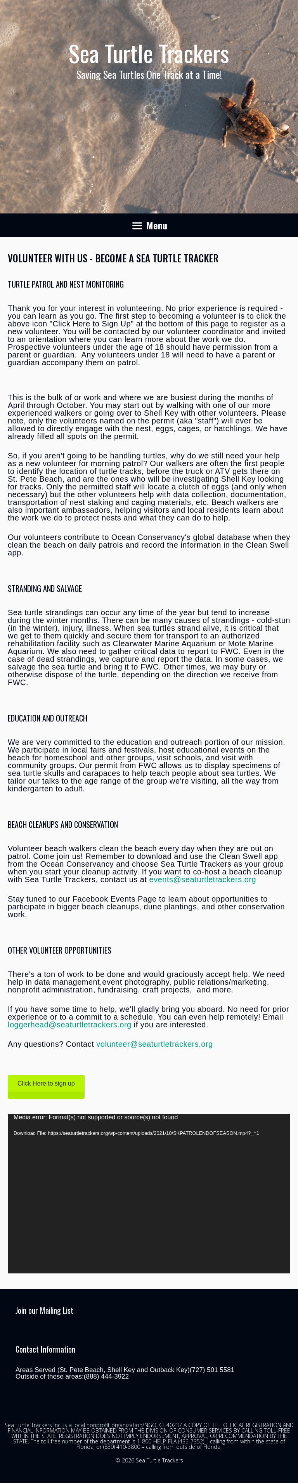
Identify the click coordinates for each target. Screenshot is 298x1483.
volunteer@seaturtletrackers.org (154, 1044)
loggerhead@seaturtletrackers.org (70, 1024)
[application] (149, 1193)
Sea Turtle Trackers (149, 52)
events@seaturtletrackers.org (202, 879)
